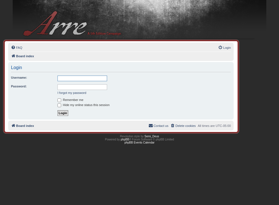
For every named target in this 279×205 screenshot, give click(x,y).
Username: (19, 77)
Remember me (70, 100)
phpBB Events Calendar (140, 142)
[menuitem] (16, 47)
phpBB (125, 139)
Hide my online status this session (83, 105)
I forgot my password (71, 92)
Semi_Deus (152, 136)
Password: (19, 86)
